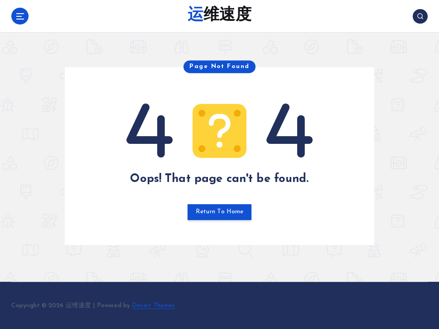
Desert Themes (153, 306)
